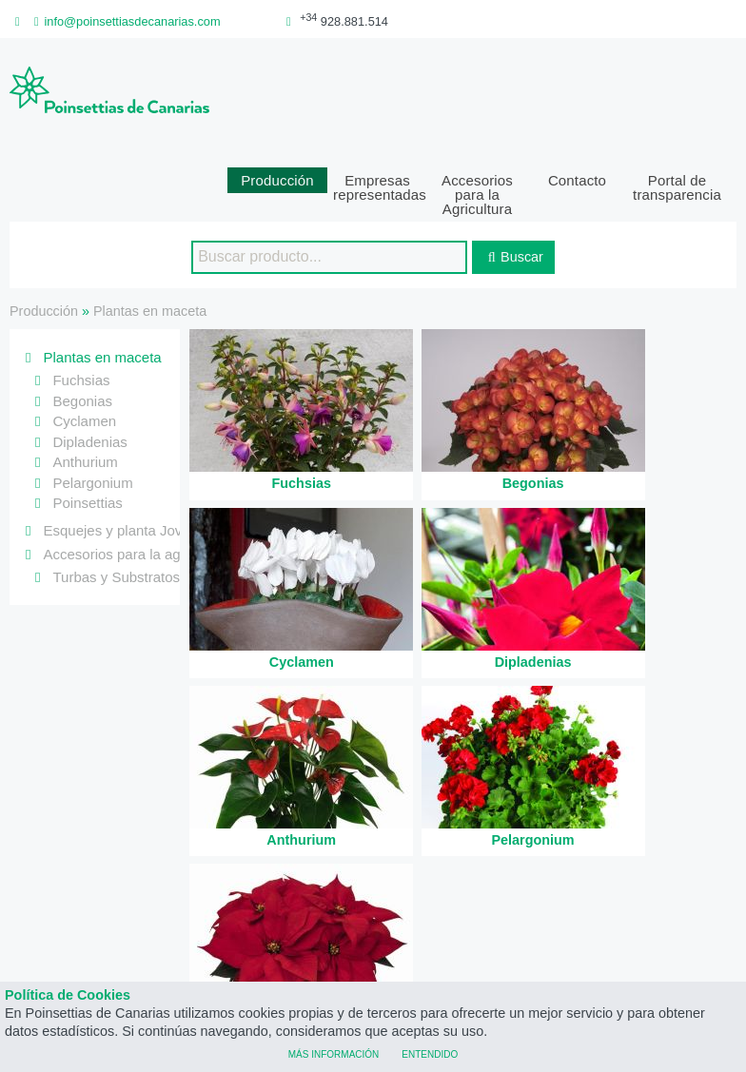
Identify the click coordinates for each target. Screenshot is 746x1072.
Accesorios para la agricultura (137, 491)
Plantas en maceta (149, 247)
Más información (334, 1053)
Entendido (430, 1053)
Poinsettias (87, 439)
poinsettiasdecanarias (574, 871)
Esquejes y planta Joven (120, 466)
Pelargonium (92, 419)
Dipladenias (89, 378)
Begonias (82, 337)
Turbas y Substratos (116, 513)
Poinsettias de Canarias (373, 973)
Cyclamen (84, 357)
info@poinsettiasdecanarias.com (125, 21)
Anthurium (84, 398)
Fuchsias (80, 316)
